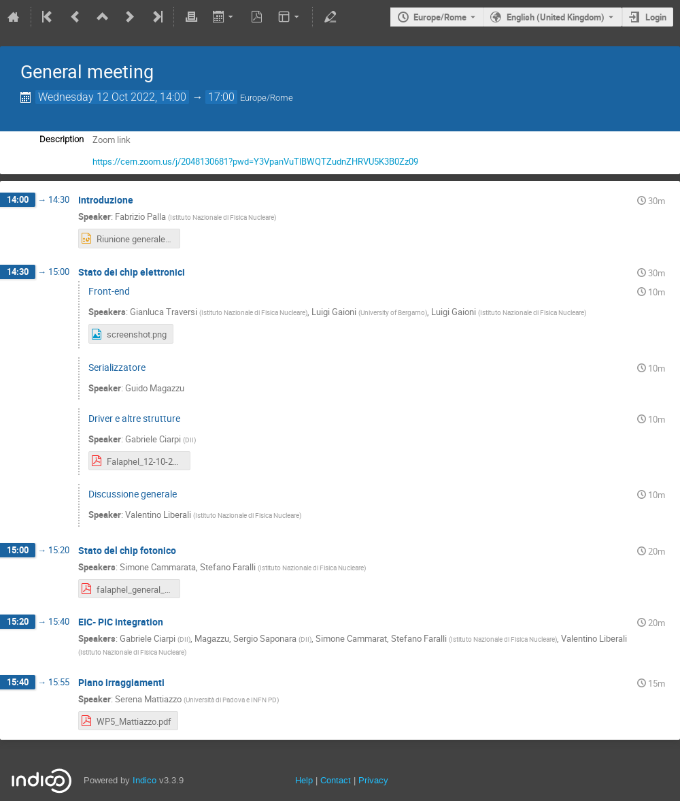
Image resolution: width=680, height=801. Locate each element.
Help (304, 780)
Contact (335, 780)
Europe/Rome (439, 17)
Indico (144, 780)
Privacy (373, 780)
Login (655, 17)
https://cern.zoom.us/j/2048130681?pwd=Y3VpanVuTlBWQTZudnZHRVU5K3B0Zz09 (255, 161)
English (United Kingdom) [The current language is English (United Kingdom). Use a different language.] (556, 17)
